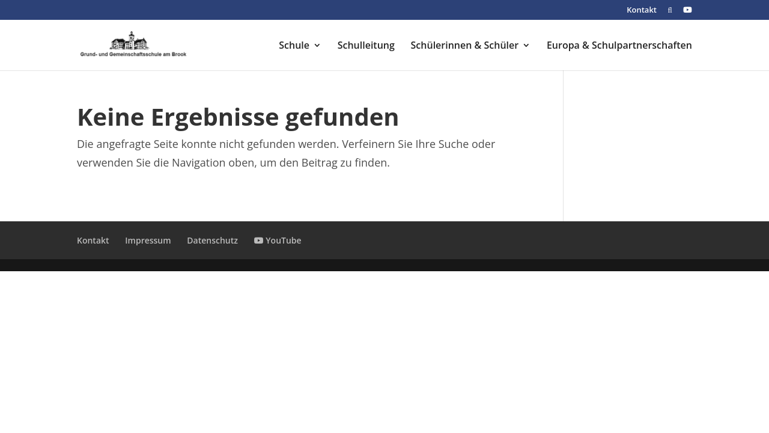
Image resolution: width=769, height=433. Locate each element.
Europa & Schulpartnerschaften (619, 46)
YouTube (278, 240)
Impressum (148, 240)
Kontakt (642, 10)
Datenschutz (212, 240)
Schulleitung (366, 46)
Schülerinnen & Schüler (465, 46)
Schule (294, 46)
